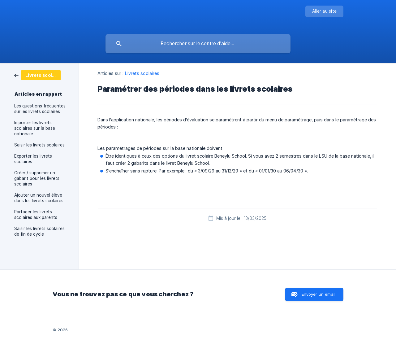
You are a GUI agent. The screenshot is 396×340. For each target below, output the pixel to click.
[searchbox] (198, 43)
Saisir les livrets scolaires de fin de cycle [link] (39, 231)
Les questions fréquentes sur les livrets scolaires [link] (40, 108)
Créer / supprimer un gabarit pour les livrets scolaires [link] (36, 178)
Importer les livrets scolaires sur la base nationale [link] (34, 128)
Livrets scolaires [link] (142, 73)
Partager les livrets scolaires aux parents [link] (35, 214)
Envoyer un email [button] (318, 294)
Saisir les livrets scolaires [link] (39, 144)
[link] (37, 75)
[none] (324, 11)
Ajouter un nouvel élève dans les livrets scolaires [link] (38, 198)
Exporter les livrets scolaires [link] (33, 159)
